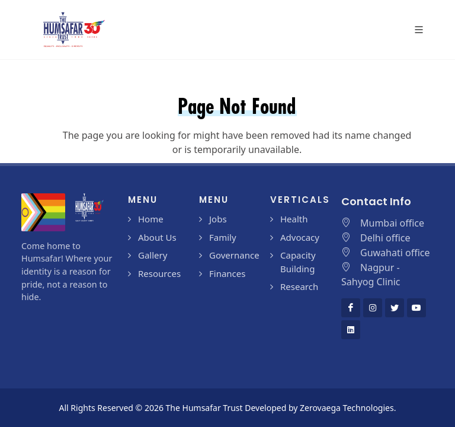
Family (222, 237)
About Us (157, 237)
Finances (227, 273)
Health (294, 219)
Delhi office (385, 237)
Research (299, 286)
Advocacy (299, 237)
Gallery (152, 255)
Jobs (218, 219)
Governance (234, 255)
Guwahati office (395, 252)
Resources (159, 273)
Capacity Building (298, 262)
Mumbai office (392, 223)
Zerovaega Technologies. (348, 407)
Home (151, 219)
